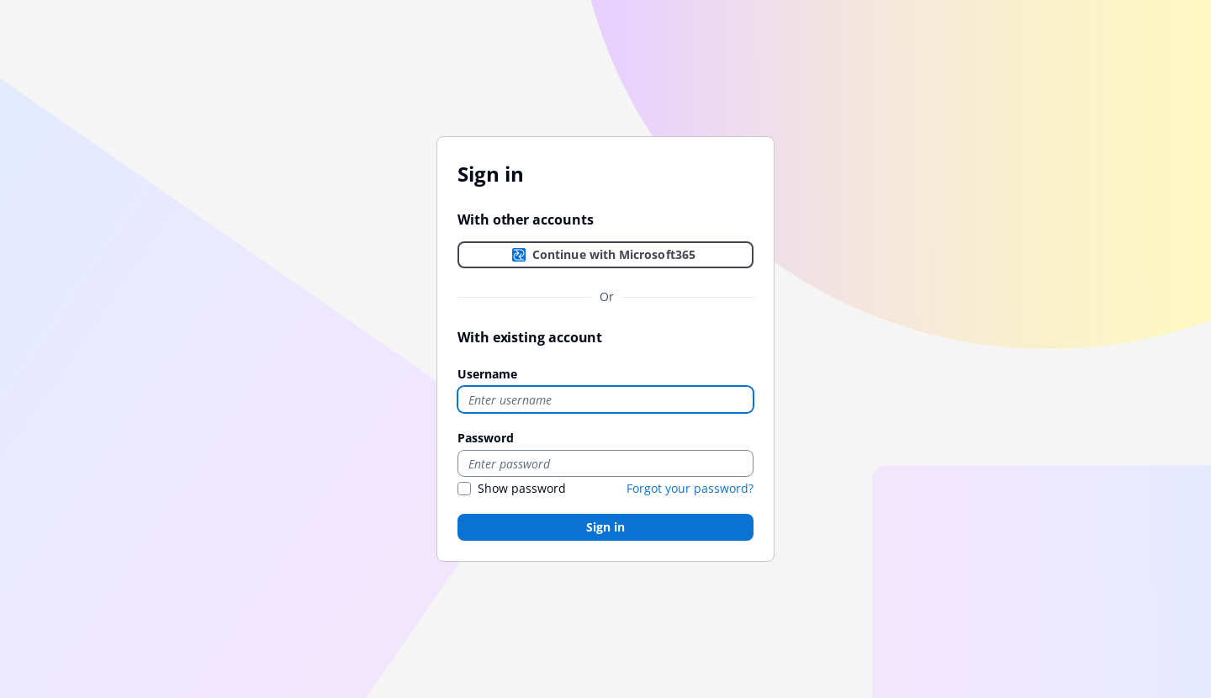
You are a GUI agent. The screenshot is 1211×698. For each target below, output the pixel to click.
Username (487, 374)
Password (485, 438)
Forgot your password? (690, 488)
